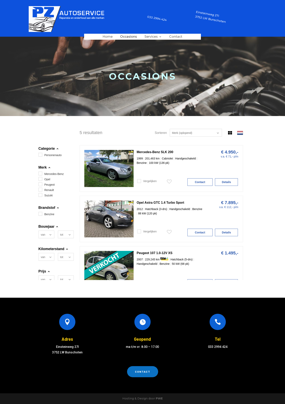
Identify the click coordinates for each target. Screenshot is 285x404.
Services (151, 36)
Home (108, 36)
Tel (217, 339)
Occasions (128, 36)
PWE (159, 398)
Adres (67, 339)
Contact (175, 36)
